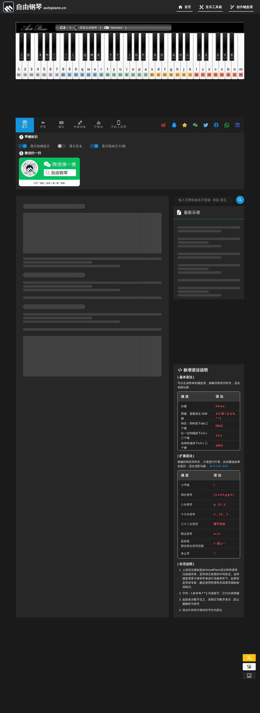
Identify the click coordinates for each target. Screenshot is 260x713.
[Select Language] (249, 657)
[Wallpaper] (249, 675)
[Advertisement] (212, 331)
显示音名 (75, 146)
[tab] (25, 125)
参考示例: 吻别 (219, 466)
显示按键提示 (40, 146)
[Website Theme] (249, 666)
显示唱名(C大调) (114, 146)
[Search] (240, 200)
